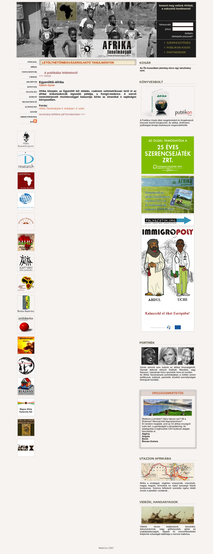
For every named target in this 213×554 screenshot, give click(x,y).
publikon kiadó (178, 47)
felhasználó (165, 24)
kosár (33, 111)
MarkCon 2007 (106, 548)
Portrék (147, 342)
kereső (33, 96)
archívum (31, 81)
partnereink (176, 52)
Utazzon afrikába (155, 458)
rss (33, 121)
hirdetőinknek (28, 116)
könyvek (32, 86)
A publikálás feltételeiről (61, 72)
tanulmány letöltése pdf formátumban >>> (62, 114)
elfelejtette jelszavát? (182, 36)
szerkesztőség (179, 42)
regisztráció (29, 101)
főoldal (32, 61)
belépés (189, 33)
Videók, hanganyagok (159, 502)
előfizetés (31, 106)
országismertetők (168, 393)
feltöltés (31, 91)
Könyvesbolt (151, 82)
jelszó (168, 29)
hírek (34, 66)
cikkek (33, 76)
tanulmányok (29, 71)
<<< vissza (45, 75)
